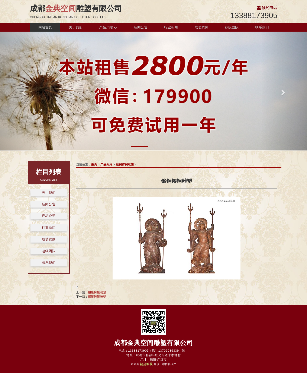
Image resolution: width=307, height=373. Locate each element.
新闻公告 (141, 27)
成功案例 (201, 27)
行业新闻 (171, 27)
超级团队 (232, 27)
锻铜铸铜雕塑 (125, 164)
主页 (94, 164)
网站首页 (45, 27)
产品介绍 (108, 27)
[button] (23, 91)
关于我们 (76, 27)
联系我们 (262, 27)
